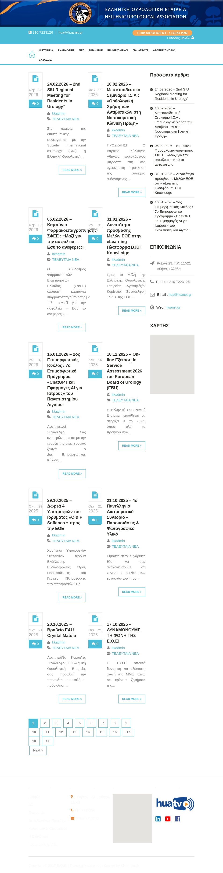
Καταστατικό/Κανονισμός (48, 828)
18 (34, 741)
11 (48, 732)
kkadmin (58, 113)
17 (128, 732)
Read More (72, 170)
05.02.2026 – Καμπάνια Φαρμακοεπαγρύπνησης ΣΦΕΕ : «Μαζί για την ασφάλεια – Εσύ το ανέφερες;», (174, 155)
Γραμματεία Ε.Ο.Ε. (43, 844)
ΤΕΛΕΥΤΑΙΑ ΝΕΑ (65, 119)
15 (101, 732)
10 (34, 732)
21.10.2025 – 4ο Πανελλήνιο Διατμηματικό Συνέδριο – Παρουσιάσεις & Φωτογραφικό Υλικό (123, 517)
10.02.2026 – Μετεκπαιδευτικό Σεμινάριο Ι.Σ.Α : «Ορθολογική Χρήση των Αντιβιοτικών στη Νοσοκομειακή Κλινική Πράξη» (174, 122)
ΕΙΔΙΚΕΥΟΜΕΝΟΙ (117, 50)
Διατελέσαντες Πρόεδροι (47, 820)
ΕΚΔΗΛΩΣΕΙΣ (66, 50)
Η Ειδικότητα (38, 836)
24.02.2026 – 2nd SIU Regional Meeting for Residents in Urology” (63, 95)
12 (61, 732)
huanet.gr (173, 307)
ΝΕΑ (81, 50)
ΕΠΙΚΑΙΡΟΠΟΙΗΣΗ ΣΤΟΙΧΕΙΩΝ (162, 33)
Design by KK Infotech (121, 865)
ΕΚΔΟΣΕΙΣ (45, 59)
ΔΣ (31, 805)
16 (115, 732)
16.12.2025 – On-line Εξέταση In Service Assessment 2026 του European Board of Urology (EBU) (124, 371)
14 (88, 732)
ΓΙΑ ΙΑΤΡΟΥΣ (140, 50)
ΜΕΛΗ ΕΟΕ (96, 50)
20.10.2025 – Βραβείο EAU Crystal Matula (61, 630)
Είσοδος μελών (180, 38)
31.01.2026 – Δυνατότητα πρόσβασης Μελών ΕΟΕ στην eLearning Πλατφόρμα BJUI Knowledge (124, 236)
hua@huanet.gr (70, 32)
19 (48, 741)
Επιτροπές (37, 812)
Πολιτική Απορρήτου (86, 865)
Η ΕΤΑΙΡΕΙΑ (46, 50)
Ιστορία (34, 797)
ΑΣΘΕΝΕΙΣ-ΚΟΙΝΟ (164, 50)
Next (38, 750)
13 (74, 732)
